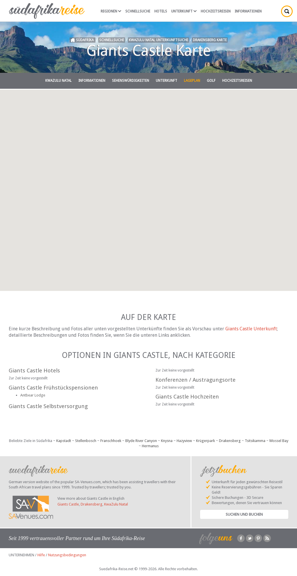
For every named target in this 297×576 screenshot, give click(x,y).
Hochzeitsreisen (216, 11)
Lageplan (192, 81)
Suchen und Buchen (244, 514)
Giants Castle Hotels (34, 370)
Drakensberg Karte (210, 40)
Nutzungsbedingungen (67, 555)
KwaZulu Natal (58, 81)
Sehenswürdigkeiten (130, 81)
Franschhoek (110, 441)
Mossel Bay (278, 441)
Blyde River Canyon (141, 441)
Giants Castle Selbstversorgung (48, 406)
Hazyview (184, 441)
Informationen (248, 11)
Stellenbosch (85, 441)
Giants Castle (68, 504)
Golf (211, 81)
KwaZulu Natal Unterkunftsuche (158, 40)
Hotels (160, 11)
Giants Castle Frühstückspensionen (53, 388)
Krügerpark (205, 441)
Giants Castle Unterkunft (251, 329)
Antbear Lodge (32, 395)
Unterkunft (184, 11)
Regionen (111, 11)
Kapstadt (63, 441)
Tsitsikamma (255, 441)
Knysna (167, 441)
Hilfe (41, 555)
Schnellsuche (137, 11)
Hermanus (150, 446)
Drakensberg (230, 441)
